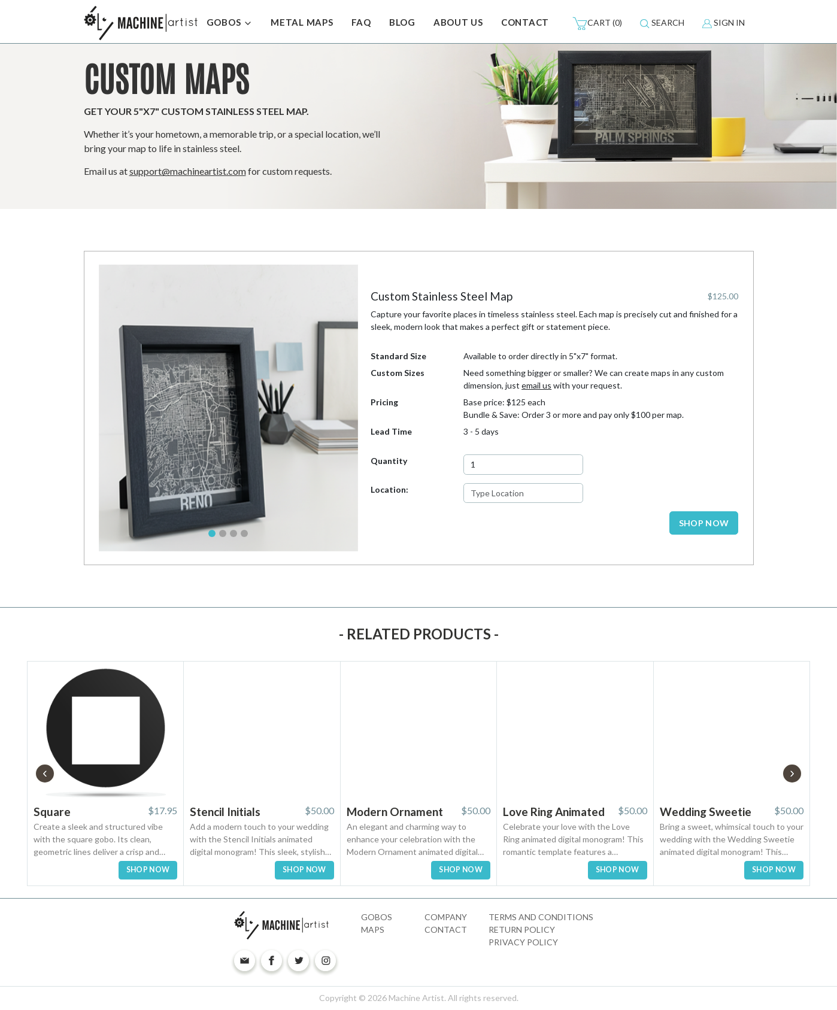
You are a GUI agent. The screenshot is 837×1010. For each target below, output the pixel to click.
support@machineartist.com (187, 171)
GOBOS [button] (230, 23)
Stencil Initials (225, 811)
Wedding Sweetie (705, 811)
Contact (445, 929)
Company (445, 917)
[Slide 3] (233, 533)
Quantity (389, 461)
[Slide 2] (222, 533)
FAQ (361, 22)
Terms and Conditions (541, 917)
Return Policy (522, 929)
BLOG (402, 22)
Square (52, 811)
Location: (389, 489)
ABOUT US (458, 22)
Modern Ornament (395, 811)
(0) (597, 23)
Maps (372, 929)
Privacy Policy (523, 942)
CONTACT (525, 22)
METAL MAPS (302, 22)
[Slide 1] (212, 533)
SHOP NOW (704, 523)
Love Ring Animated (554, 811)
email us (536, 385)
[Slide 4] (244, 533)
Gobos (376, 917)
